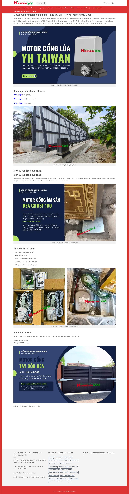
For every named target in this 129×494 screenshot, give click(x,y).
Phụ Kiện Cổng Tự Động (22, 11)
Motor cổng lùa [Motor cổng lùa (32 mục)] (62, 466)
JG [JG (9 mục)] (58, 463)
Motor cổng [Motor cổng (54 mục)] (68, 463)
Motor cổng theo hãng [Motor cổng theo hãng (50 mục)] (54, 469)
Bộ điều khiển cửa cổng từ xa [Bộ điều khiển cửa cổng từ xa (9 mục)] (56, 460)
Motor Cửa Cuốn (62, 8)
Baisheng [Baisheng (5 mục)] (51, 458)
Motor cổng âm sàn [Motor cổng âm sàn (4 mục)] (54, 472)
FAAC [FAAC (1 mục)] (54, 463)
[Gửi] (44, 3)
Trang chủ (16, 8)
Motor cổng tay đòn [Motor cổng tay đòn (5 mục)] (73, 466)
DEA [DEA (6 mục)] (50, 463)
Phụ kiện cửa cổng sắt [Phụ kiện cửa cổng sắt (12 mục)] (54, 481)
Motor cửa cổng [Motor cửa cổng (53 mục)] (74, 472)
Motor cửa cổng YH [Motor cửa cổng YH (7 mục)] (54, 475)
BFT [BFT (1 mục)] (71, 458)
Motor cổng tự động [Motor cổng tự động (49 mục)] (67, 469)
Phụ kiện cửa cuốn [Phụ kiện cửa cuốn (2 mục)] (73, 478)
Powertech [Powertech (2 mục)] (64, 481)
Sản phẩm (34, 8)
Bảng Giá (51, 8)
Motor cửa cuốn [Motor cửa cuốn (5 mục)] (64, 472)
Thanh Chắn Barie (97, 8)
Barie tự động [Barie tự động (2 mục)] (58, 458)
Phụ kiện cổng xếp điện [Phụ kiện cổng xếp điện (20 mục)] (61, 478)
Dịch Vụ (43, 8)
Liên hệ (34, 11)
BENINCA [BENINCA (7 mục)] (66, 458)
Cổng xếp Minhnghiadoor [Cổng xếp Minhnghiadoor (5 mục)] (71, 460)
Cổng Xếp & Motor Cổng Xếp (79, 8)
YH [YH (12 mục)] (70, 481)
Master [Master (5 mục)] (62, 463)
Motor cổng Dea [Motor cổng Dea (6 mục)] (53, 466)
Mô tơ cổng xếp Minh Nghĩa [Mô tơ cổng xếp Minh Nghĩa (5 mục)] (67, 475)
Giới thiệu (25, 8)
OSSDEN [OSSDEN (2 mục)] (51, 478)
